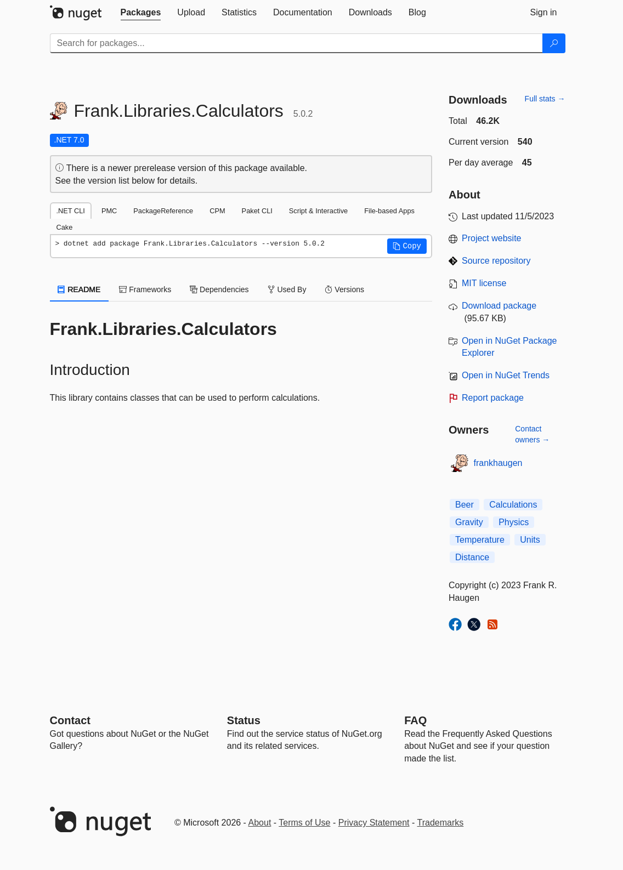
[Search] (553, 43)
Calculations (513, 504)
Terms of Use (304, 822)
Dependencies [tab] (219, 289)
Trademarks (440, 822)
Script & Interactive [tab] (318, 211)
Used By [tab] (287, 289)
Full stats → (545, 98)
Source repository (496, 260)
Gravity (469, 522)
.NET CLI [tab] (70, 211)
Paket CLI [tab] (257, 211)
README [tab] (79, 289)
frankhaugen (498, 463)
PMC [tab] (109, 211)
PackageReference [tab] (163, 211)
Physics (514, 522)
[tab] (140, 13)
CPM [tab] (217, 211)
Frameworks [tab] (145, 289)
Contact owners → (532, 434)
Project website (492, 238)
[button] (407, 246)
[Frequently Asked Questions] (415, 720)
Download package (499, 305)
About (259, 822)
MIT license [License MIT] (484, 283)
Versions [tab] (344, 289)
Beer (464, 504)
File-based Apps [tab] (389, 211)
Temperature (480, 539)
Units (530, 539)
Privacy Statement (374, 822)
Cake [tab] (64, 227)
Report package (493, 397)
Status (243, 720)
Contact (70, 720)
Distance (472, 557)
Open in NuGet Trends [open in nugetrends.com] (506, 375)
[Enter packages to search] (296, 43)
